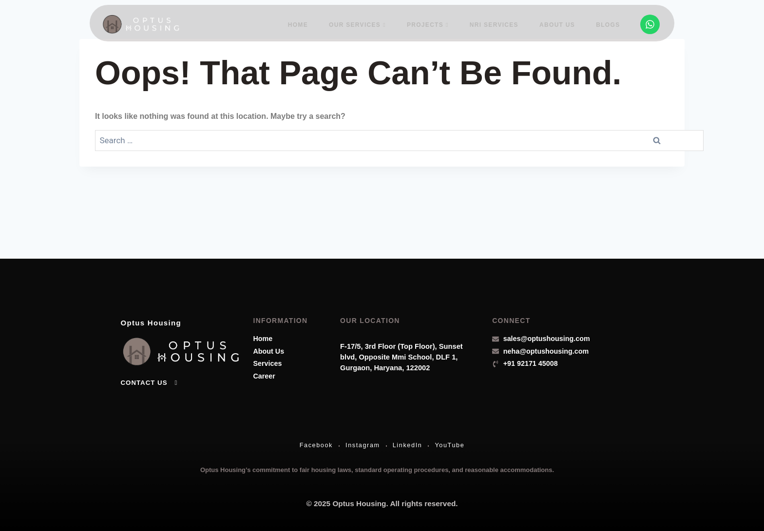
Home (306, 23)
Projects (433, 23)
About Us (559, 23)
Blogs (609, 23)
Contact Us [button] (150, 378)
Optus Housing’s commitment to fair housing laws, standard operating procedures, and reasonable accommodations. (377, 468)
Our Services (364, 23)
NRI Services (498, 23)
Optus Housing (160, 317)
